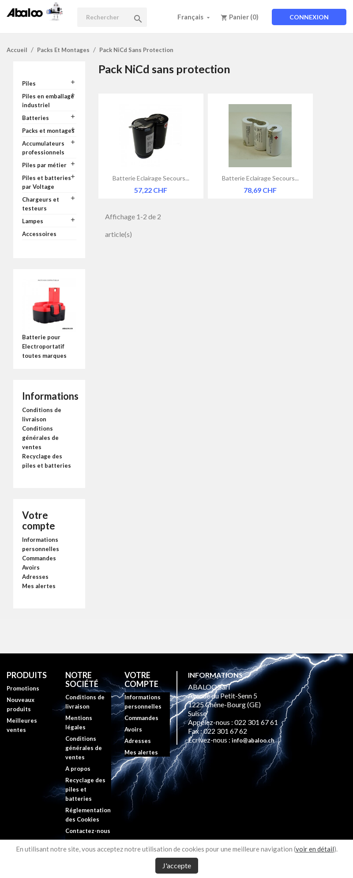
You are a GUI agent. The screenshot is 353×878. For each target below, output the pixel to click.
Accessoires (39, 233)
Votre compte (38, 520)
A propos (77, 768)
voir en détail (315, 849)
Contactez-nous (87, 830)
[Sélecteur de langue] (194, 16)
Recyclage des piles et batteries (85, 789)
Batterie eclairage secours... (151, 178)
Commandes (39, 558)
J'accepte (176, 865)
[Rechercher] (112, 17)
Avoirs (31, 567)
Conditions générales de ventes (40, 437)
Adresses (35, 576)
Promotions (23, 688)
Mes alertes (39, 585)
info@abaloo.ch (253, 740)
